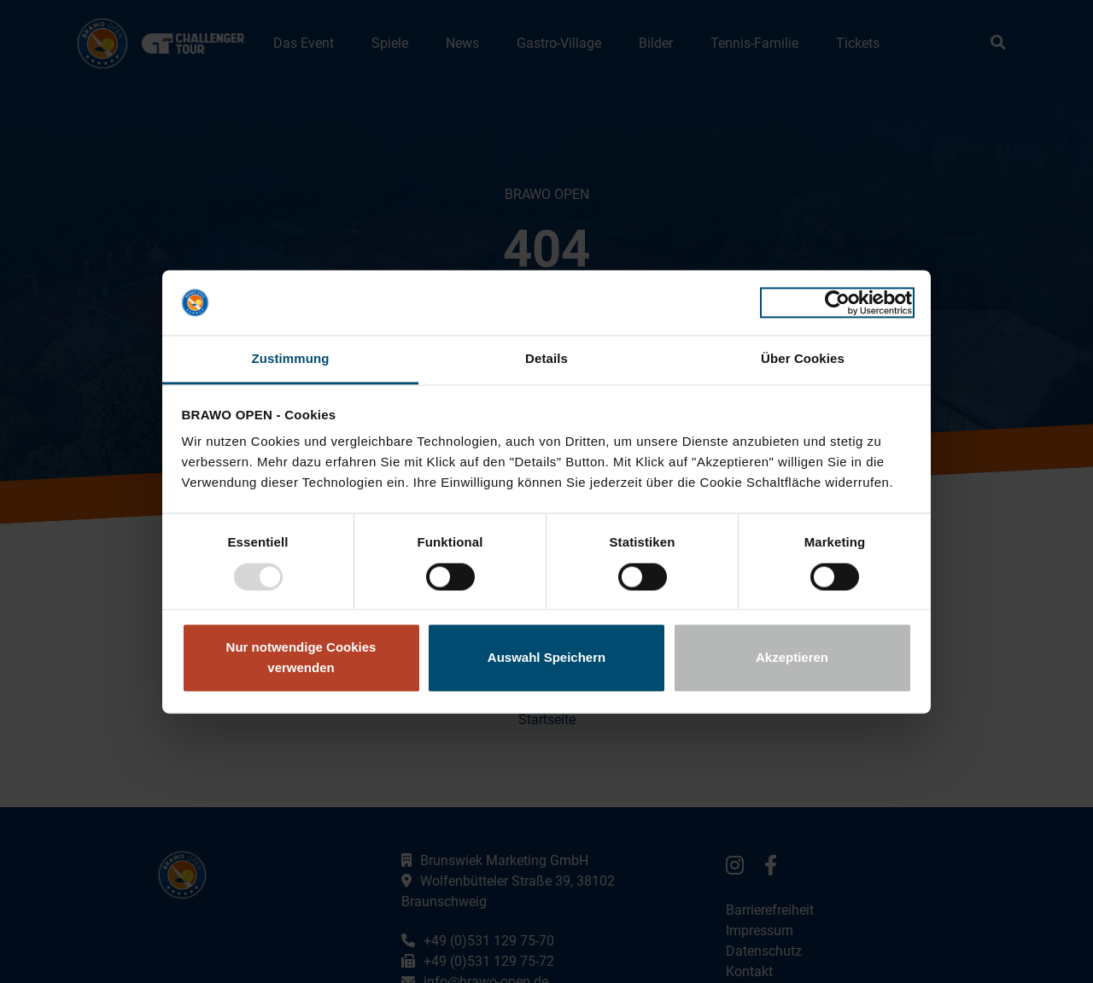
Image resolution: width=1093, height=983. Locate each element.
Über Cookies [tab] (803, 359)
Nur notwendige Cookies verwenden (301, 658)
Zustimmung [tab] (291, 359)
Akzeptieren (792, 658)
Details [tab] (546, 359)
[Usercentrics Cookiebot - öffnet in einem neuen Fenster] (837, 302)
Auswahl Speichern (546, 658)
